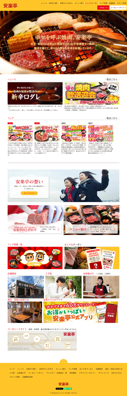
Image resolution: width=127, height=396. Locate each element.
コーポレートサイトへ (118, 8)
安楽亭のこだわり (66, 3)
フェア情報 (103, 3)
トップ (12, 369)
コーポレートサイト (36, 373)
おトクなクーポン (86, 369)
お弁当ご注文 (116, 373)
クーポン (91, 3)
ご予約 (12, 373)
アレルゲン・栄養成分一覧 (56, 373)
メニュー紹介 (79, 3)
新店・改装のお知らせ (113, 369)
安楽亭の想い (53, 3)
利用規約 (72, 373)
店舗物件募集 (27, 377)
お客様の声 (21, 373)
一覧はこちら (111, 79)
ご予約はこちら (103, 8)
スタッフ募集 (121, 3)
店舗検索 (112, 3)
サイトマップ (104, 373)
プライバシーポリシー (87, 373)
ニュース (44, 3)
